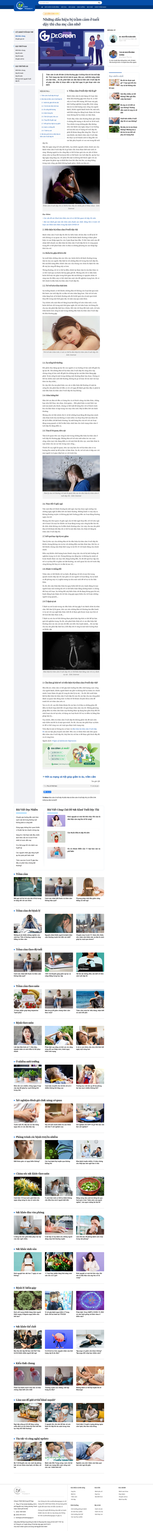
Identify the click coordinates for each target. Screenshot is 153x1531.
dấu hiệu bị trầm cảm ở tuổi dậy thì (75, 797)
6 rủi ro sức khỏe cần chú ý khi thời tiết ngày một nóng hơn (90, 1048)
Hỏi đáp (73, 1499)
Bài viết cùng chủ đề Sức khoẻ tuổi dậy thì (73, 810)
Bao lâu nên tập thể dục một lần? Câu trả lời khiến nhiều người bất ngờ (27, 1352)
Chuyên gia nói (19, 39)
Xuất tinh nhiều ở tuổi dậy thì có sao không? (128, 120)
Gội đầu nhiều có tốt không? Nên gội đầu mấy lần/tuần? (128, 96)
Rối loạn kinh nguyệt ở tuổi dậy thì (23, 80)
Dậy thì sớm (19, 53)
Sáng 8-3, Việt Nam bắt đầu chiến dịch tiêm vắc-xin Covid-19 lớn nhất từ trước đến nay (28, 837)
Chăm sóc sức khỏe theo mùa (32, 1173)
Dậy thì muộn (19, 56)
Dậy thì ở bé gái (21, 66)
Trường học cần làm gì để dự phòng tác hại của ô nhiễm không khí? (89, 1087)
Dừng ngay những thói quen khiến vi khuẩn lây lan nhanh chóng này (28, 828)
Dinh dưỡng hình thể (77, 1514)
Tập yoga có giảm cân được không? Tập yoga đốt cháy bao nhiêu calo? (89, 1352)
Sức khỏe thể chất (26, 1326)
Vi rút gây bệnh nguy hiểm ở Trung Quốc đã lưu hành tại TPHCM (57, 1313)
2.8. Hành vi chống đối (48, 127)
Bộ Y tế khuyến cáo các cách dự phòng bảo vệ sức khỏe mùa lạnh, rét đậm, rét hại (27, 1465)
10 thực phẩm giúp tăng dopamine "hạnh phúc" (26, 1012)
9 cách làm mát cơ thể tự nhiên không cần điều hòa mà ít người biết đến (58, 1199)
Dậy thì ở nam (21, 46)
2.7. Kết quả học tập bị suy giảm (51, 123)
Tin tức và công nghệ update (32, 1439)
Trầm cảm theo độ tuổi (29, 949)
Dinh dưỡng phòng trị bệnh (79, 1509)
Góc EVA (63, 7)
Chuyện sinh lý (19, 59)
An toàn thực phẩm (76, 1511)
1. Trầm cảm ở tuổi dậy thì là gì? (49, 95)
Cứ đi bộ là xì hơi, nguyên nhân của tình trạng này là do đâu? (59, 1352)
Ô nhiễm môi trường (27, 1061)
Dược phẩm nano (100, 7)
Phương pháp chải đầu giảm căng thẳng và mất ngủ (88, 899)
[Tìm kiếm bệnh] (99, 2)
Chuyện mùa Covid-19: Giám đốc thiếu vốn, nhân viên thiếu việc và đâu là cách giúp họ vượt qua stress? (90, 937)
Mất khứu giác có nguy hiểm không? (27, 1161)
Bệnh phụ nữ (98, 1491)
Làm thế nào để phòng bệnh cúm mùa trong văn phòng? (89, 1238)
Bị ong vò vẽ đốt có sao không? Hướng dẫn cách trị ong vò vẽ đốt (128, 109)
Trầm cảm (22, 874)
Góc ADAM (72, 7)
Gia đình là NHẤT (51, 800)
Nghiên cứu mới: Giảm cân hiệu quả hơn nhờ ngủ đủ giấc (89, 1464)
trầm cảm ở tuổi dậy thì (56, 797)
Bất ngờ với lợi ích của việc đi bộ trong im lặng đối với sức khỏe (27, 899)
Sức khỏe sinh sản (26, 1249)
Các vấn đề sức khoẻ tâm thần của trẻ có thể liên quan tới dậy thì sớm (70, 218)
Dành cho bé (98, 1509)
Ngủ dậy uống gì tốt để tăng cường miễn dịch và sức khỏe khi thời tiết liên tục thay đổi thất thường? (27, 1426)
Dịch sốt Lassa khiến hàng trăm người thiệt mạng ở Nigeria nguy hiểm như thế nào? (27, 1314)
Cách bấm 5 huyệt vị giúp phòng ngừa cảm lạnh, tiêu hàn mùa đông (89, 1425)
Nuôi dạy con (99, 1514)
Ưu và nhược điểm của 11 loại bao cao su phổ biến (83, 850)
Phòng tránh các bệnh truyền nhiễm (37, 1137)
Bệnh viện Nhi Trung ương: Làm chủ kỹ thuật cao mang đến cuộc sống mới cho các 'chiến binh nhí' (58, 1465)
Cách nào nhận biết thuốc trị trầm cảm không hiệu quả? (58, 899)
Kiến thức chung (20, 36)
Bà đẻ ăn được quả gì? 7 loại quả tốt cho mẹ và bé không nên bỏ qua (122, 84)
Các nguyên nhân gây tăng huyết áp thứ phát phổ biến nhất (27, 854)
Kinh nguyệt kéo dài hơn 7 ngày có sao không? (27, 1274)
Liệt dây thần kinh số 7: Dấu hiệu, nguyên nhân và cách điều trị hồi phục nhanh (27, 1049)
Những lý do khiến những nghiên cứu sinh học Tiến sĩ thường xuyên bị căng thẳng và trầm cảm (27, 937)
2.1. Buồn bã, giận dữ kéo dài (50, 102)
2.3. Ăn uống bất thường (49, 109)
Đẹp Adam (122, 1494)
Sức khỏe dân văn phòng (30, 1212)
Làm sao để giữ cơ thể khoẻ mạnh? (35, 1400)
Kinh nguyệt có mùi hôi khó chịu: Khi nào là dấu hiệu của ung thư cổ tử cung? (83, 818)
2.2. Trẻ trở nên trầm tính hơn (50, 106)
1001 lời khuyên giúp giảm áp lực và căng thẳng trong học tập (58, 975)
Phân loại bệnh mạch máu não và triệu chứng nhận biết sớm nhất (27, 1389)
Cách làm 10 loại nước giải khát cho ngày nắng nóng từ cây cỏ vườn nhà (27, 1199)
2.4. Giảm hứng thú (47, 113)
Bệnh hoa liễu (123, 1499)
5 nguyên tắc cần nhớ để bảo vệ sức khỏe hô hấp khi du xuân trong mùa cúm (58, 1426)
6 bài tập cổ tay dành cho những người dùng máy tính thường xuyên (58, 1238)
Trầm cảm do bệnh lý (28, 911)
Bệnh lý (73, 1494)
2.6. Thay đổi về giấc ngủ (49, 120)
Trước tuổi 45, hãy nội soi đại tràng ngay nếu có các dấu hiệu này (26, 1126)
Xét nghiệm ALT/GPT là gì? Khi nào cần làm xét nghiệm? (90, 1126)
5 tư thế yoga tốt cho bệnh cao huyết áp (27, 846)
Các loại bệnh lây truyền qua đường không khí (57, 1162)
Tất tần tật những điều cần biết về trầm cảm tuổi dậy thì (90, 975)
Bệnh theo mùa (25, 1023)
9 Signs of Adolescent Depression (64, 741)
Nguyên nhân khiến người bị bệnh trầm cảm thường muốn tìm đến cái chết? (58, 936)
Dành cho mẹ (99, 1511)
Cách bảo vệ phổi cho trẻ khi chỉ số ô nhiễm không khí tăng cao (58, 1087)
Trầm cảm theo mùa (27, 986)
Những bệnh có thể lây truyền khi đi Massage (88, 1389)
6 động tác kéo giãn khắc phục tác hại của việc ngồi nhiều (27, 1238)
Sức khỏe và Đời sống (52, 7)
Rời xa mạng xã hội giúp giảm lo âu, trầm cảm (70, 776)
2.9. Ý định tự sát (47, 130)
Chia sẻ (47, 792)
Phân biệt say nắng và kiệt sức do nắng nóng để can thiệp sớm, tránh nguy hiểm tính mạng (59, 1049)
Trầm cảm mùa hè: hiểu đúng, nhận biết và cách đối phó (90, 1012)
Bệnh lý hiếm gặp (26, 1288)
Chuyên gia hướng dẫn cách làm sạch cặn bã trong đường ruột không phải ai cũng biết (27, 820)
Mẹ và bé (90, 7)
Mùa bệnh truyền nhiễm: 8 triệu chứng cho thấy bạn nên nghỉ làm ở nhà (89, 1162)
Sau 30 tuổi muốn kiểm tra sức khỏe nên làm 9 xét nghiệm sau (58, 1126)
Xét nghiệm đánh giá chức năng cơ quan (39, 1100)
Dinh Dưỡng (81, 7)
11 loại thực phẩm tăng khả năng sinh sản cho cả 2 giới (58, 1274)
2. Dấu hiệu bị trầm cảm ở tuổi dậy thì (51, 99)
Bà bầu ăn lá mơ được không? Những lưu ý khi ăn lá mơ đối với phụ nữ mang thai (128, 131)
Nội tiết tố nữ (99, 1497)
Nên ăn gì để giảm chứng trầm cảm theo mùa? (57, 1012)
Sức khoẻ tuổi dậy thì (24, 32)
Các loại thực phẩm (77, 1517)
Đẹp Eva (97, 1494)
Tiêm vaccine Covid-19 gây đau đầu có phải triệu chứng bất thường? (27, 863)
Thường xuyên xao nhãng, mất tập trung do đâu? (57, 1389)
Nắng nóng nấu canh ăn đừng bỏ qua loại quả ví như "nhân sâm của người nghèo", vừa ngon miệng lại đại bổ (89, 1200)
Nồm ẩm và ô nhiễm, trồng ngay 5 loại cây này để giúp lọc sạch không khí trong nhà (27, 1088)
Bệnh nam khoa (123, 1491)
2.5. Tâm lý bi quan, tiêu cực (50, 116)
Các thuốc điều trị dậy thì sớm (78, 833)
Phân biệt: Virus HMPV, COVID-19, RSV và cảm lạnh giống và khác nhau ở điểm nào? (90, 1314)
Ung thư (73, 1491)
